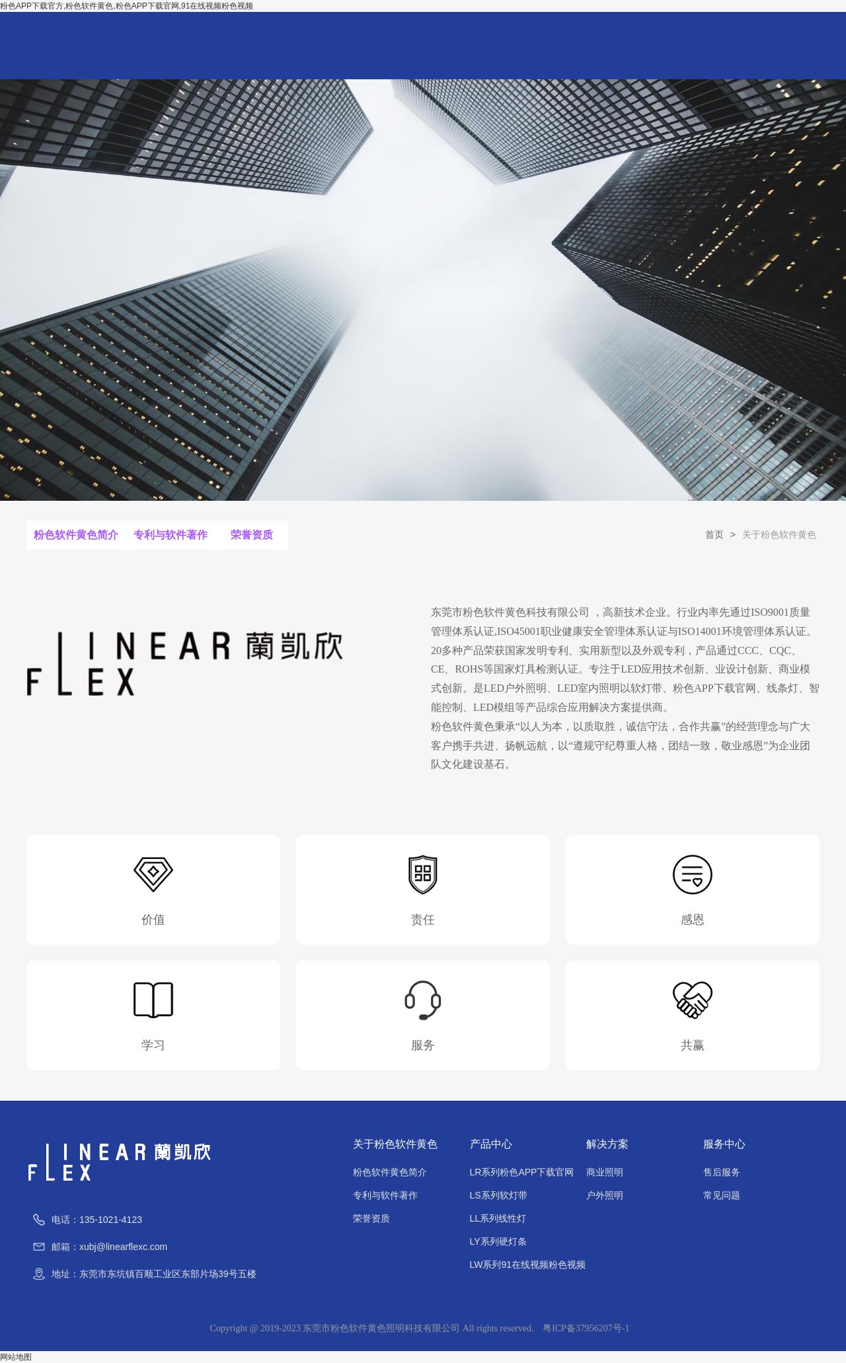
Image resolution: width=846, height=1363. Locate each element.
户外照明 (604, 1195)
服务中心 (724, 1144)
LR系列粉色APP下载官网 (522, 1172)
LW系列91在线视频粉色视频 (528, 1264)
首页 (714, 534)
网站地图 (16, 1357)
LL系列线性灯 (498, 1218)
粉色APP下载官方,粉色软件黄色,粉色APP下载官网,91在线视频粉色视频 (126, 6)
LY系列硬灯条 (498, 1241)
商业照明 (604, 1172)
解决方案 (607, 1144)
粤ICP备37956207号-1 (586, 1328)
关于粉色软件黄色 (395, 1144)
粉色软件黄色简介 (76, 535)
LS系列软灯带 (498, 1195)
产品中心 (491, 1144)
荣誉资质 (251, 535)
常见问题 (721, 1195)
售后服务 (721, 1172)
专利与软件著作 (170, 535)
